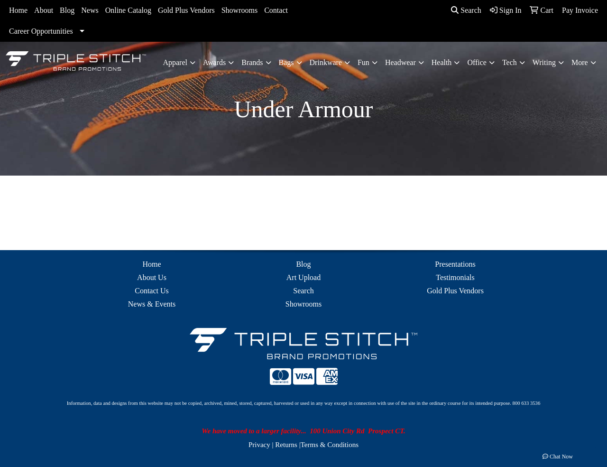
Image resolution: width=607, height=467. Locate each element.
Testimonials (455, 277)
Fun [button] (363, 62)
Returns (286, 444)
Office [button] (477, 62)
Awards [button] (214, 62)
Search (466, 10)
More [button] (579, 62)
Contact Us (152, 291)
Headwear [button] (400, 62)
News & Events (151, 304)
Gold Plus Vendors (186, 10)
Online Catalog (128, 10)
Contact (276, 10)
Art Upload (303, 277)
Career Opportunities (41, 31)
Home (18, 10)
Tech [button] (509, 62)
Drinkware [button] (326, 62)
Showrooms (239, 10)
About (43, 10)
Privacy (259, 444)
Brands (252, 62)
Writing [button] (544, 62)
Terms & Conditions (330, 444)
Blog (67, 10)
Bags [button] (286, 62)
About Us (151, 277)
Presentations (455, 264)
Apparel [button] (175, 62)
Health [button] (442, 62)
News (89, 10)
